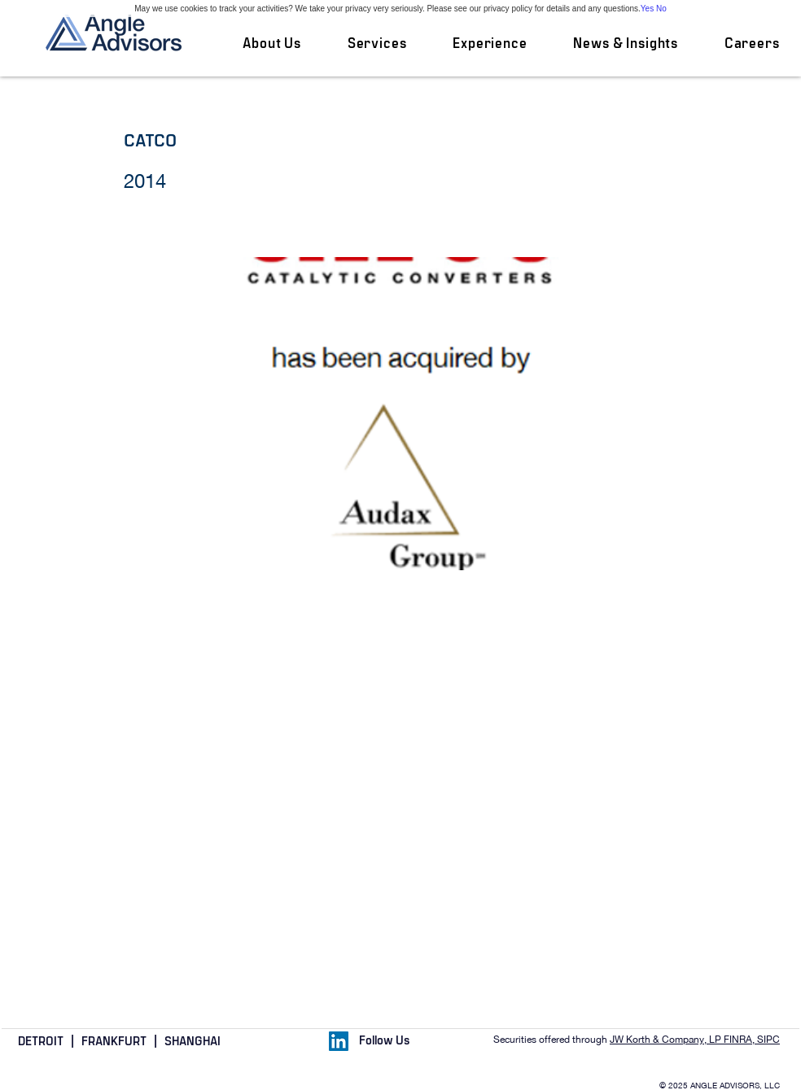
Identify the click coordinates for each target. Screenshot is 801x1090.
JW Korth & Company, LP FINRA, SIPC (695, 1039)
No (661, 8)
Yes (647, 8)
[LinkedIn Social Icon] (338, 1041)
